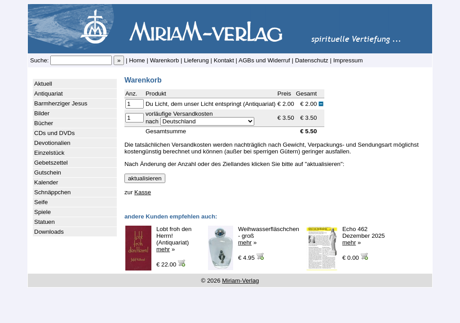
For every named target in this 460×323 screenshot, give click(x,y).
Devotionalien (52, 143)
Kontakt (224, 60)
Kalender (46, 182)
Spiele (42, 212)
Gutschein (47, 172)
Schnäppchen (52, 192)
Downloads (49, 231)
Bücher (43, 123)
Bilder (41, 113)
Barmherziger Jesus (61, 103)
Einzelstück (49, 152)
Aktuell (43, 83)
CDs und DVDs (54, 133)
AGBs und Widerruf (264, 60)
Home (137, 60)
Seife (41, 202)
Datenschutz (311, 60)
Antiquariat (48, 93)
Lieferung (196, 60)
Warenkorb (164, 60)
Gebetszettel (51, 162)
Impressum (348, 60)
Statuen (44, 221)
